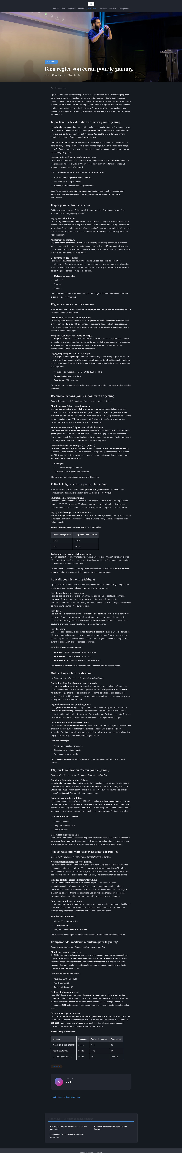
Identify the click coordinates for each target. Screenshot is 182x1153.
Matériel (112, 9)
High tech (71, 9)
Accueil (56, 9)
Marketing (103, 9)
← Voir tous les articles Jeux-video (65, 1097)
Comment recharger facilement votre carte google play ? (67, 1135)
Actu (63, 9)
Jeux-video (91, 9)
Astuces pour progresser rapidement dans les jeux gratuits (68, 1127)
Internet (81, 9)
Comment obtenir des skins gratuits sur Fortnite (110, 1127)
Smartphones (124, 9)
